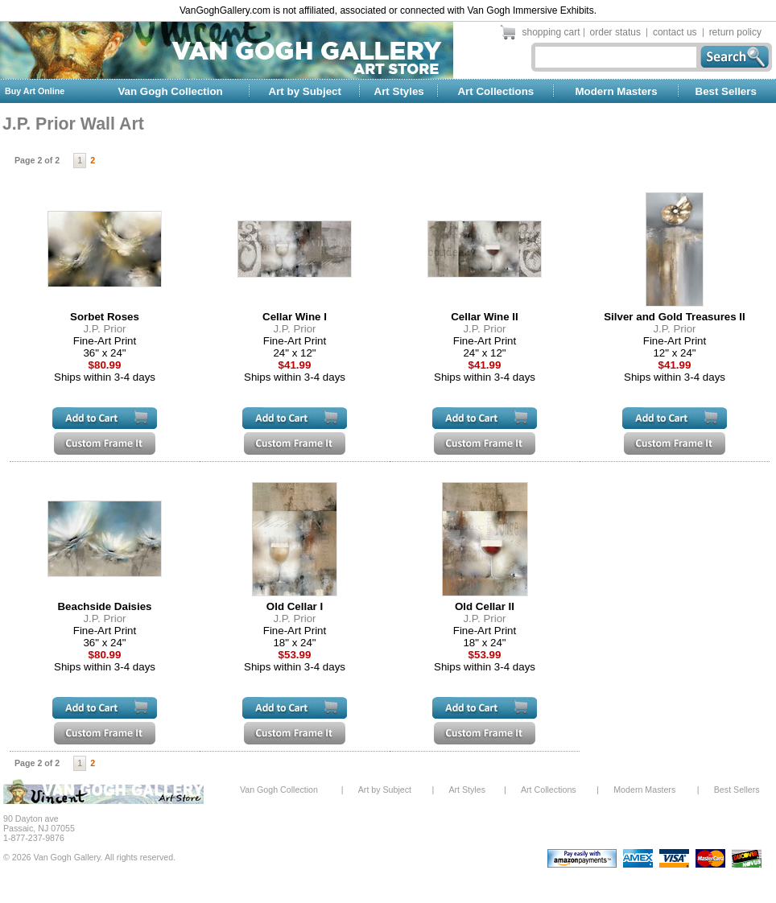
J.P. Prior (104, 329)
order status (615, 32)
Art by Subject (305, 91)
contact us (675, 32)
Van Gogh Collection (170, 91)
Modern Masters (616, 91)
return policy (735, 32)
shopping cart (551, 32)
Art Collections (495, 91)
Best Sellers (726, 91)
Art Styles (399, 91)
